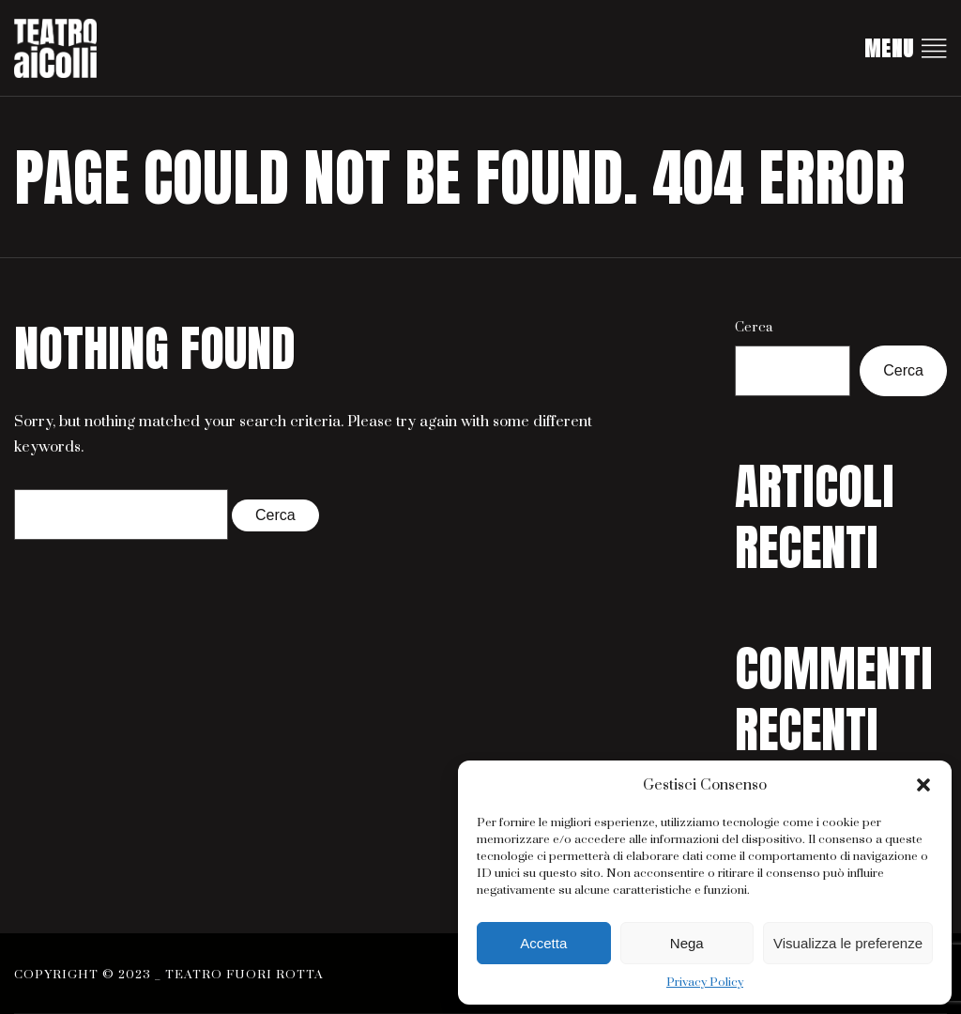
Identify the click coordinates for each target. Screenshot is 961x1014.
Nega (687, 943)
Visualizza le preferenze (848, 943)
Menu (905, 48)
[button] (923, 785)
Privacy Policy (704, 982)
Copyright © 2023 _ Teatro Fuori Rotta (169, 974)
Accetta (543, 943)
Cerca (753, 327)
